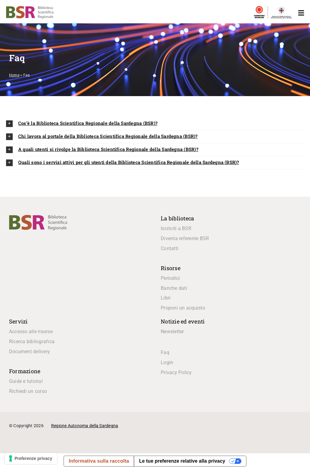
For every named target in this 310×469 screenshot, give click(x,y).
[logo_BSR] (38, 217)
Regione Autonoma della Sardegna (84, 425)
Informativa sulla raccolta (99, 461)
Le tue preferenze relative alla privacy (182, 461)
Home (14, 75)
